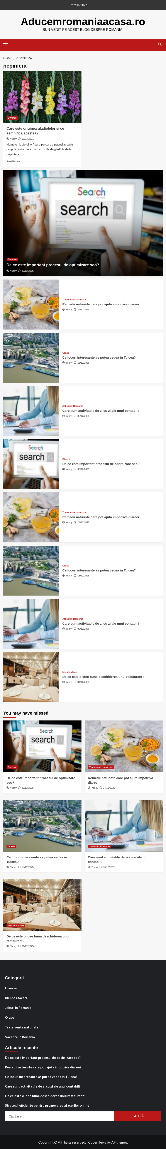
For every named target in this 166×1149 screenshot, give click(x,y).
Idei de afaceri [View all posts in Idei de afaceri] (70, 672)
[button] (7, 44)
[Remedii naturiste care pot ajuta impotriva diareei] (31, 304)
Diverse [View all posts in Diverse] (12, 117)
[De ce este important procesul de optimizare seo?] (83, 223)
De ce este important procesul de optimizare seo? (53, 265)
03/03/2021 (28, 138)
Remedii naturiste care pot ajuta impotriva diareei (100, 304)
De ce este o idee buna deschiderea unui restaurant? (103, 676)
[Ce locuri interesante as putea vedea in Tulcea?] (31, 357)
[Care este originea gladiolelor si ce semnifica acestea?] (42, 97)
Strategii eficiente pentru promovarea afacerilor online (47, 1105)
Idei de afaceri (16, 998)
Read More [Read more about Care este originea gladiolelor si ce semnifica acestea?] (13, 161)
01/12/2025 (84, 681)
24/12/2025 (84, 309)
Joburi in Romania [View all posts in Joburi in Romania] (72, 406)
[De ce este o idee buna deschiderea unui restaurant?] (31, 677)
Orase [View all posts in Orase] (65, 352)
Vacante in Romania (20, 1037)
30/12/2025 (28, 270)
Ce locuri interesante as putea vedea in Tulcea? (99, 357)
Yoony (13, 138)
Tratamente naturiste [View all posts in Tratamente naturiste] (74, 299)
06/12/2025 (84, 415)
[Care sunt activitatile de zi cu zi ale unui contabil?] (31, 411)
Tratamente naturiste (22, 1027)
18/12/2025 (84, 362)
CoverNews (97, 1142)
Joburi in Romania (18, 1007)
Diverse (11, 988)
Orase (9, 1017)
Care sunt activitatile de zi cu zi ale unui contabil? (100, 410)
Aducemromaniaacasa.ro (83, 21)
